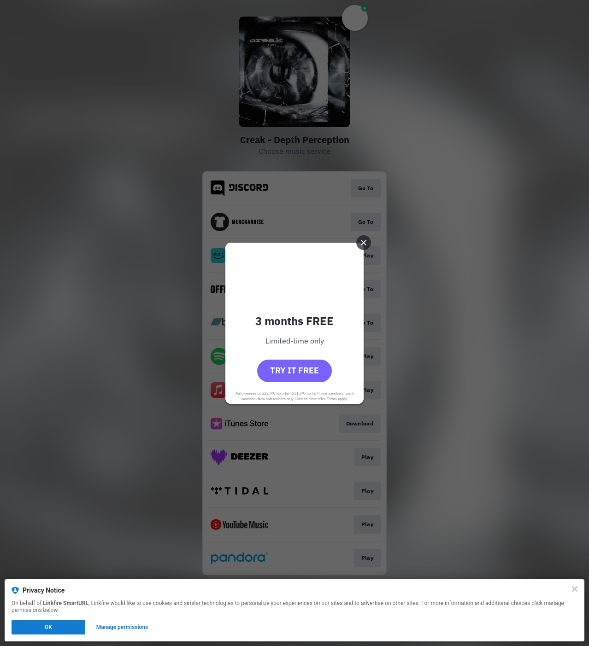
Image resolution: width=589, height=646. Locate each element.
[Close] (574, 589)
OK (48, 627)
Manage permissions (122, 627)
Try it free (294, 370)
